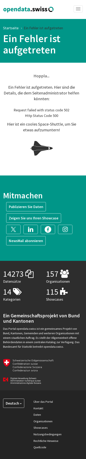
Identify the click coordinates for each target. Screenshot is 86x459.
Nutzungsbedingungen (48, 434)
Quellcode (40, 447)
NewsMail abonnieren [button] (26, 240)
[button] (14, 229)
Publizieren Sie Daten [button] (26, 206)
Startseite (11, 28)
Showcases (41, 428)
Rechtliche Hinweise (46, 441)
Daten (37, 415)
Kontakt (38, 408)
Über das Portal (43, 402)
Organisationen (43, 421)
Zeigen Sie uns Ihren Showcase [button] (33, 218)
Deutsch (14, 403)
